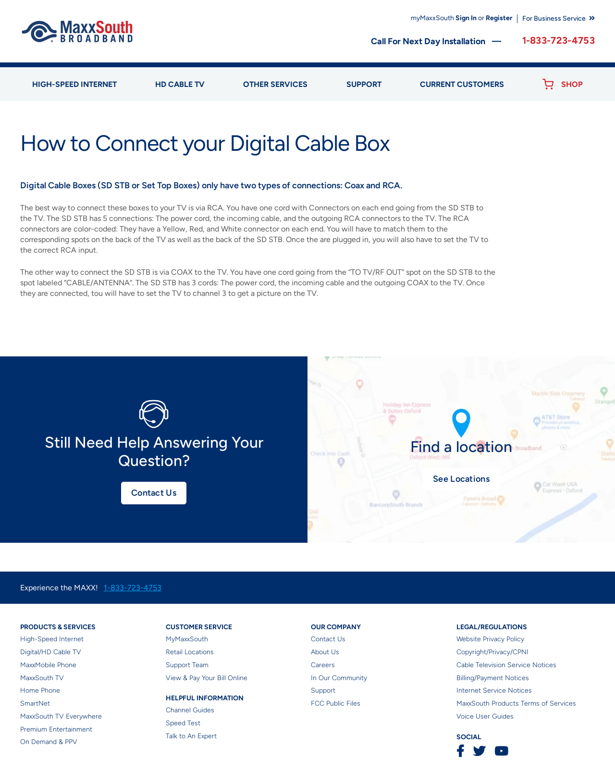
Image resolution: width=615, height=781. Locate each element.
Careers (323, 665)
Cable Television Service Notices (506, 665)
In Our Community (339, 678)
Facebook (460, 751)
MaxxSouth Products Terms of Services (516, 703)
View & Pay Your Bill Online (206, 678)
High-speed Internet (74, 84)
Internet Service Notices (494, 690)
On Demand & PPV (48, 742)
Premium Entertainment (56, 729)
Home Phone (40, 690)
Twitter (479, 751)
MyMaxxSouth (187, 639)
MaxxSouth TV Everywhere (61, 716)
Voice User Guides (485, 716)
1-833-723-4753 (558, 40)
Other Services (275, 84)
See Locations (461, 479)
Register (499, 18)
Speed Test (183, 723)
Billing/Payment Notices (492, 678)
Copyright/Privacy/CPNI (492, 652)
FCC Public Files (335, 703)
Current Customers (462, 84)
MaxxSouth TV (42, 678)
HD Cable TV (180, 84)
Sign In (466, 18)
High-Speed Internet (52, 639)
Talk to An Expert (191, 736)
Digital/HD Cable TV (50, 652)
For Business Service (554, 18)
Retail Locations (190, 652)
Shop (572, 84)
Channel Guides (190, 710)
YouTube (501, 751)
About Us (325, 652)
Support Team (187, 665)
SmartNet (35, 703)
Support (363, 84)
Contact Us (153, 493)
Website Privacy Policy (490, 639)
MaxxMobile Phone (48, 665)
